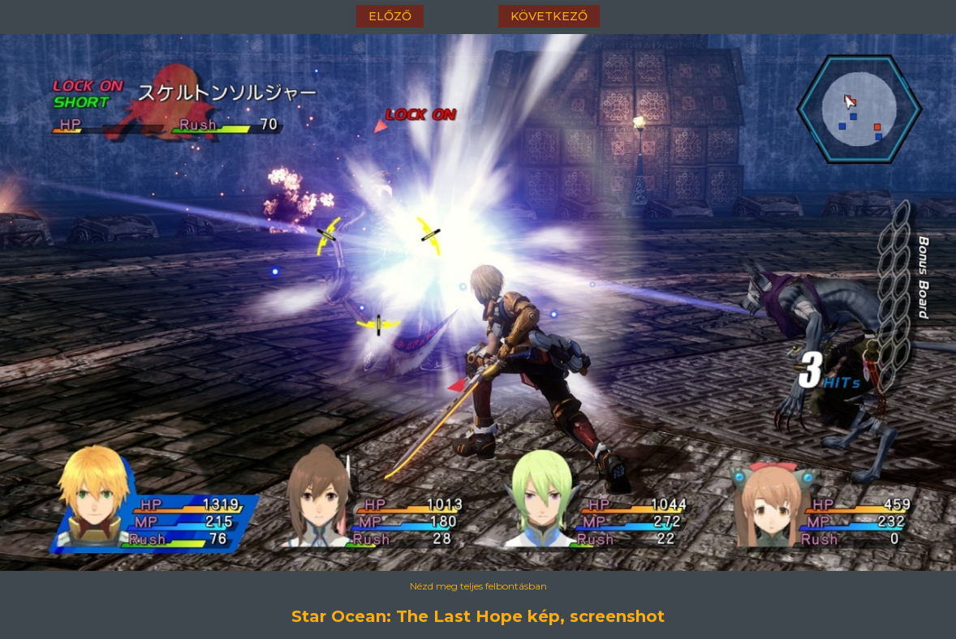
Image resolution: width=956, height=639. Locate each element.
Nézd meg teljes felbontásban (478, 586)
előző (389, 16)
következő (549, 16)
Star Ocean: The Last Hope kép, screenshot (478, 616)
